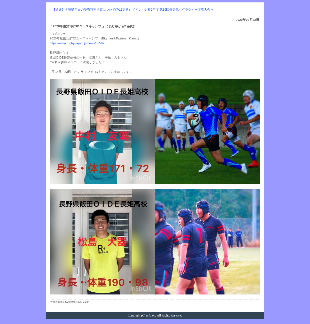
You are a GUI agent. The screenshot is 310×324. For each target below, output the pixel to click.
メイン (137, 9)
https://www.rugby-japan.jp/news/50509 (77, 43)
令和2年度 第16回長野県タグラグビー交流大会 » (178, 9)
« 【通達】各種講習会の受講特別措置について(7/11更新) (90, 9)
